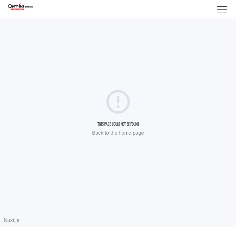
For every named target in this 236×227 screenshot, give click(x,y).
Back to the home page (118, 133)
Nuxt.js (11, 220)
